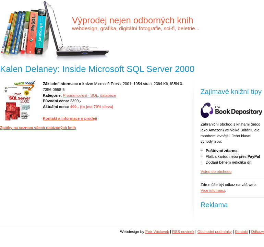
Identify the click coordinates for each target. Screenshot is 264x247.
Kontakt (241, 232)
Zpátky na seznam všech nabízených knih (38, 128)
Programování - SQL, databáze (89, 95)
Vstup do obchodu (216, 171)
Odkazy (257, 232)
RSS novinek (183, 232)
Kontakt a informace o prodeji (70, 118)
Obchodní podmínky (214, 232)
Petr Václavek (157, 232)
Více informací (213, 190)
